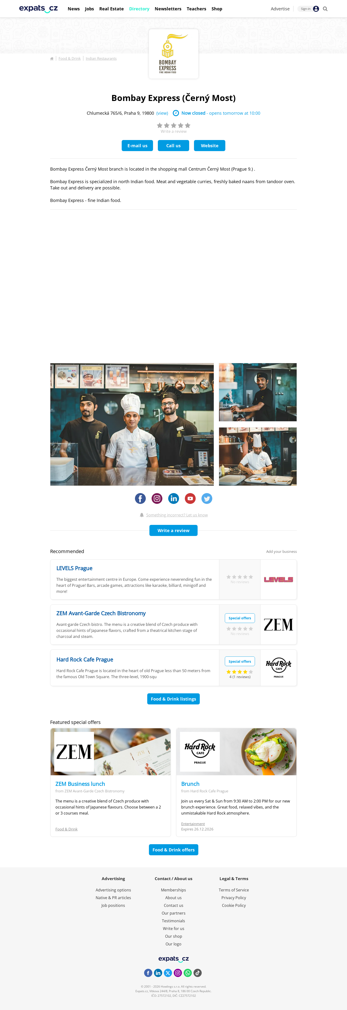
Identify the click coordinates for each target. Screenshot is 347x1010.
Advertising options (113, 890)
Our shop (173, 936)
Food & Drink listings (173, 699)
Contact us (173, 905)
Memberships (173, 890)
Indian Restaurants (101, 58)
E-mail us (137, 145)
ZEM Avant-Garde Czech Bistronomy (101, 613)
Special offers (240, 618)
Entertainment (193, 823)
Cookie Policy (234, 905)
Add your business (281, 551)
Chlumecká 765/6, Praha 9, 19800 (127, 113)
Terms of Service (234, 890)
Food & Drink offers (174, 850)
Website (210, 145)
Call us (173, 145)
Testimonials (173, 920)
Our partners (174, 913)
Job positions (113, 905)
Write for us (173, 928)
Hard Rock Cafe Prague (84, 659)
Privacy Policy (233, 897)
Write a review (173, 530)
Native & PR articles (113, 897)
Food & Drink (70, 58)
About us (173, 897)
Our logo (173, 944)
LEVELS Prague (74, 568)
